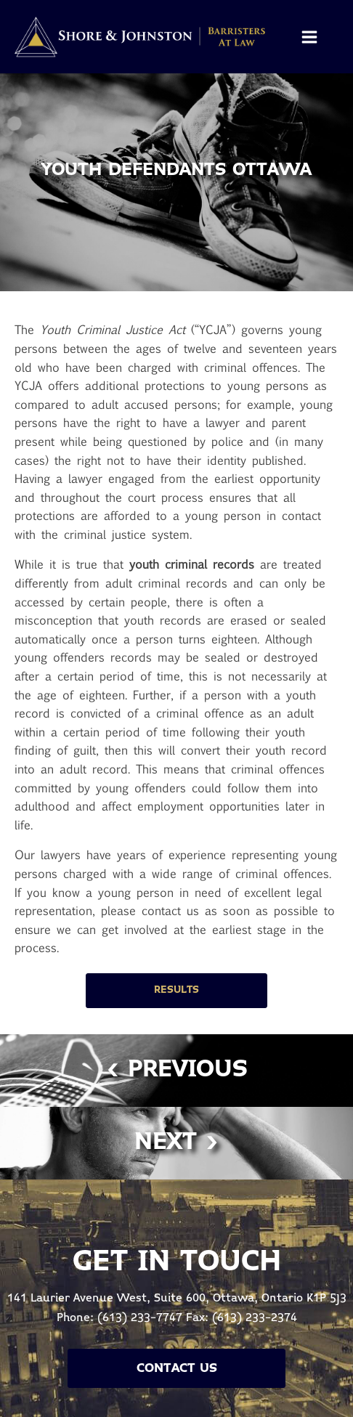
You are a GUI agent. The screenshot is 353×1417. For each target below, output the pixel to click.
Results (176, 990)
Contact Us (177, 1368)
